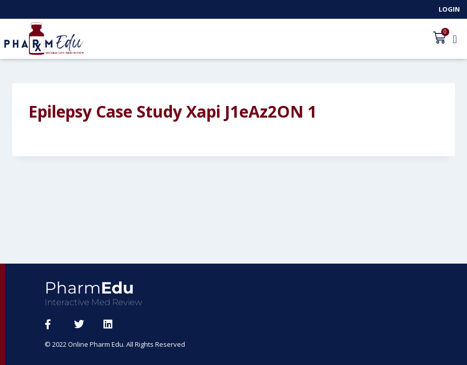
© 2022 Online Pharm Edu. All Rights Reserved (115, 344)
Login (449, 9)
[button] (455, 39)
